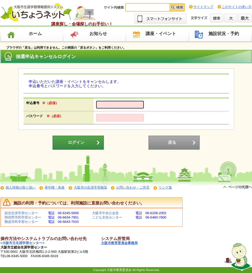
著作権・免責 (55, 187)
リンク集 (165, 187)
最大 (244, 18)
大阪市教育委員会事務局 (119, 243)
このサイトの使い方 (237, 7)
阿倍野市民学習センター (23, 217)
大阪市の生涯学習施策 (90, 187)
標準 (216, 18)
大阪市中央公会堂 (105, 213)
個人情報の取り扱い (21, 187)
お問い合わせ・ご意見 (132, 187)
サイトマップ (203, 7)
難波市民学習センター (21, 222)
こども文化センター (107, 217)
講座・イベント (161, 33)
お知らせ (98, 33)
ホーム (35, 33)
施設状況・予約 (223, 33)
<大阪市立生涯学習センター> (22, 243)
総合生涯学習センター (21, 213)
